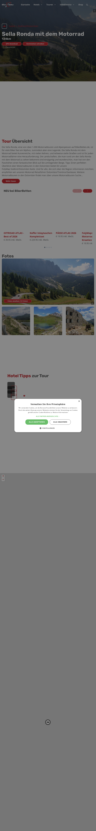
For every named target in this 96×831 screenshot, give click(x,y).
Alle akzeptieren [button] (37, 422)
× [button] (79, 401)
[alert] (48, 415)
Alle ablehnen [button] (60, 422)
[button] (48, 416)
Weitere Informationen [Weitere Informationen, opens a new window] (60, 412)
